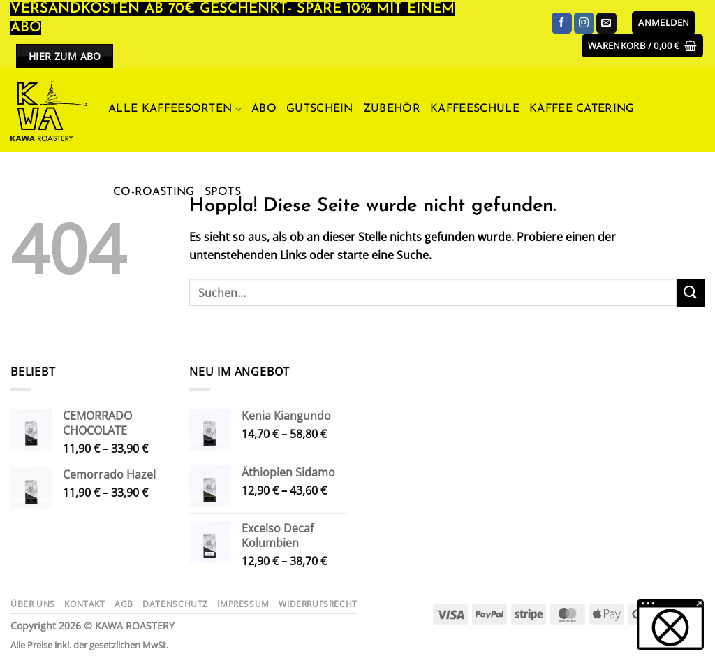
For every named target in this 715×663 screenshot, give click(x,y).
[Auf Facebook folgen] (562, 23)
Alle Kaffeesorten (175, 109)
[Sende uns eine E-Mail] (606, 23)
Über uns (32, 604)
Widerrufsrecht (318, 604)
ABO (264, 109)
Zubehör (391, 109)
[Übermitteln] (691, 292)
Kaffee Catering (582, 109)
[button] (663, 22)
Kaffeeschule (474, 109)
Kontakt (84, 604)
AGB (124, 604)
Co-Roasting (154, 192)
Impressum (243, 604)
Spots (223, 192)
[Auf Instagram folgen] (584, 23)
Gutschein (319, 109)
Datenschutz (175, 604)
